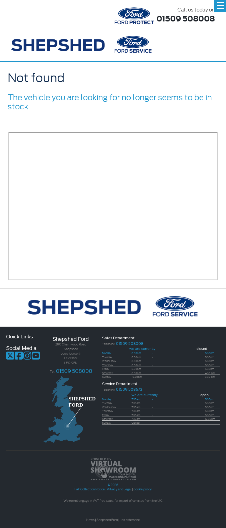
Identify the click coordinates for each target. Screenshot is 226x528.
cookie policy (143, 489)
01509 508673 (129, 389)
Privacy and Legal (119, 489)
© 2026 (113, 482)
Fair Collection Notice (89, 489)
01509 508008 (186, 18)
